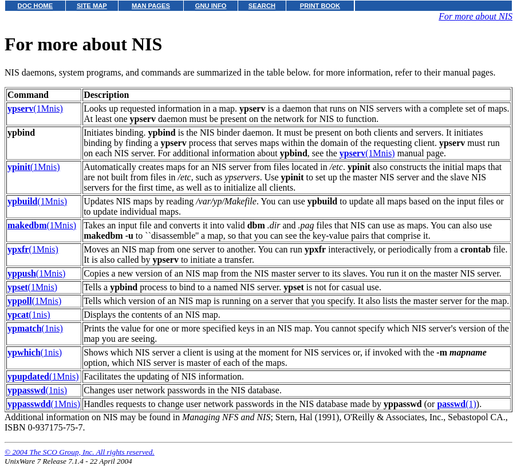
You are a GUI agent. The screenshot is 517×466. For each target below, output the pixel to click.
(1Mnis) (35, 108)
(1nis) (28, 314)
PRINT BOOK (320, 5)
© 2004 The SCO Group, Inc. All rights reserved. (80, 452)
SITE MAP (92, 5)
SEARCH (261, 5)
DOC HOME (35, 5)
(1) (456, 404)
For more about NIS (475, 16)
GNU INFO (211, 5)
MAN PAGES (151, 5)
